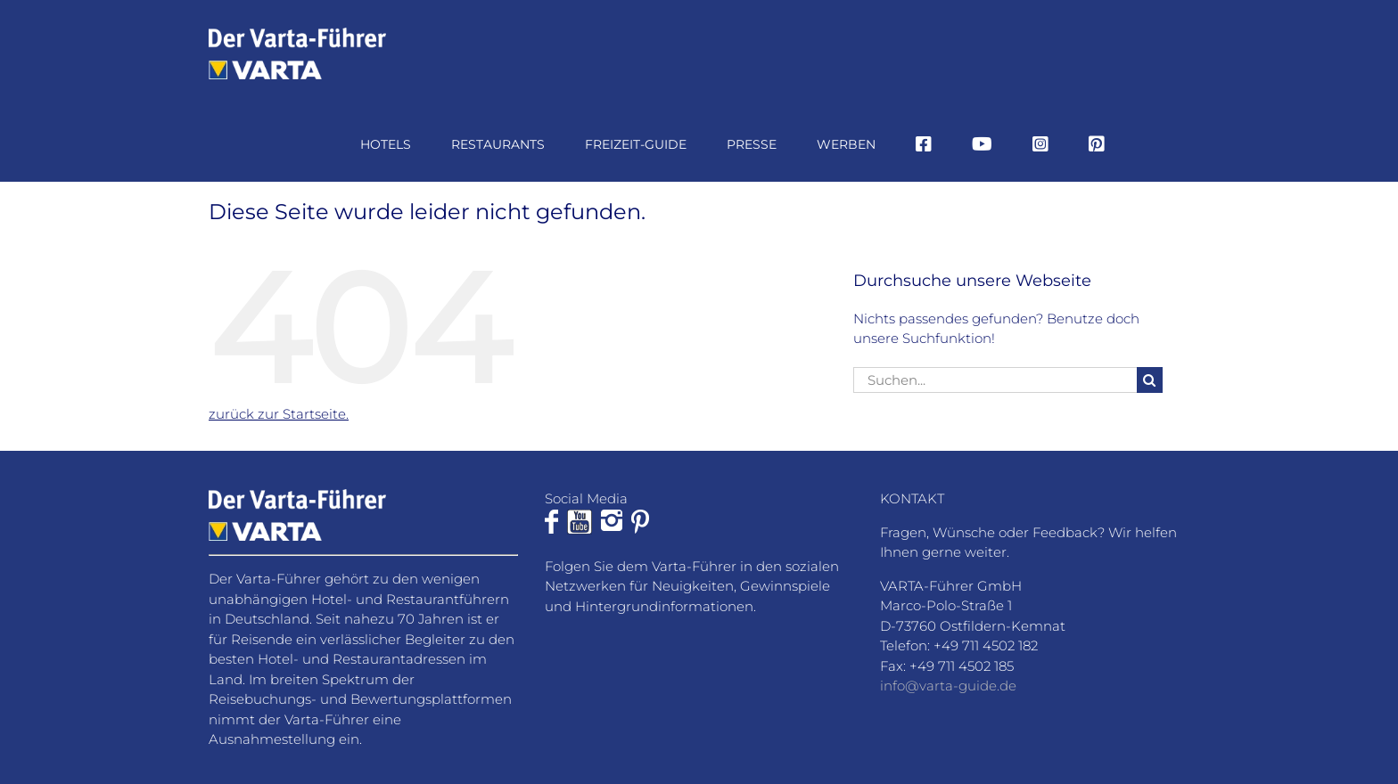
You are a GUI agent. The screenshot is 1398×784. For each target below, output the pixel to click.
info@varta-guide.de (948, 685)
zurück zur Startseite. (279, 413)
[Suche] (1150, 380)
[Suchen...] (995, 380)
